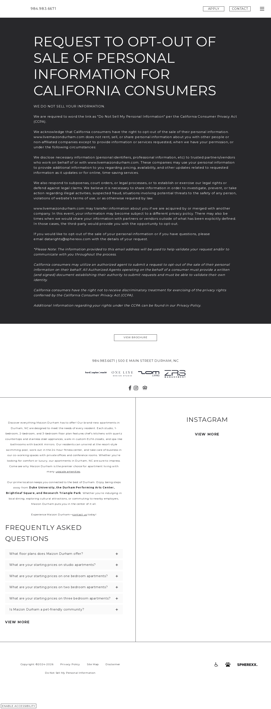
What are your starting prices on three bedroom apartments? (59, 598)
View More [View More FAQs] (17, 622)
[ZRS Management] (175, 374)
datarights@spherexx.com (67, 239)
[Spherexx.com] (247, 664)
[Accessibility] (216, 664)
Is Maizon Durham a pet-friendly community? (46, 609)
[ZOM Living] (148, 374)
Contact (240, 9)
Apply (213, 9)
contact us (79, 514)
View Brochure (135, 337)
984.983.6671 (43, 9)
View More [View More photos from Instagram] (207, 434)
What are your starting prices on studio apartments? (52, 565)
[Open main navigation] (262, 8)
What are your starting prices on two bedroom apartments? (58, 587)
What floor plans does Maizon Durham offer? (46, 554)
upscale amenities (68, 471)
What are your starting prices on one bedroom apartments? (58, 576)
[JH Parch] (96, 374)
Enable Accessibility (18, 706)
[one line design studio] (122, 374)
